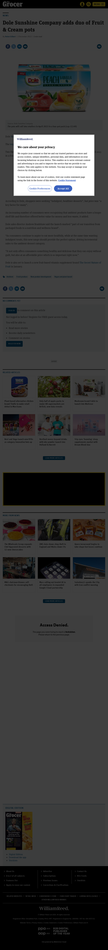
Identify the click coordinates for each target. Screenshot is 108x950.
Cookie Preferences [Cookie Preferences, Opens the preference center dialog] (39, 188)
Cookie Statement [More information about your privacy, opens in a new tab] (67, 180)
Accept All (63, 188)
